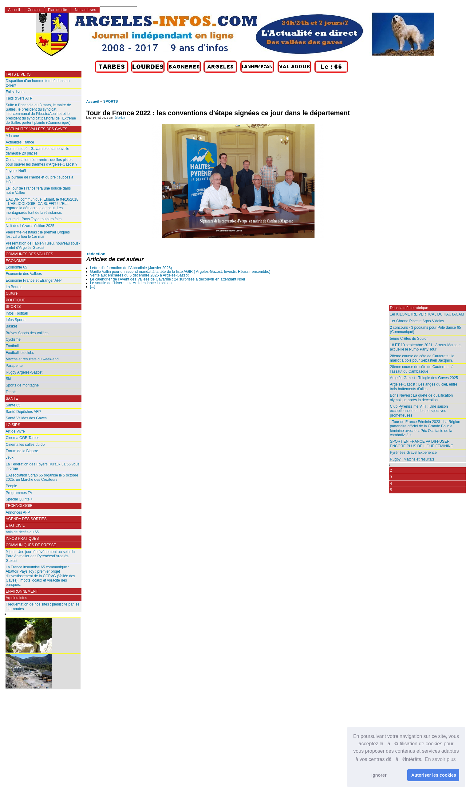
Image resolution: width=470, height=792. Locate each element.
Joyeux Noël (16, 171)
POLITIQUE (16, 300)
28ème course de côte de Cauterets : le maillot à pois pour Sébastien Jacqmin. (422, 358)
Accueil (92, 101)
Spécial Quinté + (19, 499)
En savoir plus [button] (440, 759)
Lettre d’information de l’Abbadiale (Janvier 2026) (131, 268)
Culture (12, 293)
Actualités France (20, 142)
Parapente (14, 365)
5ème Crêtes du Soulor (409, 338)
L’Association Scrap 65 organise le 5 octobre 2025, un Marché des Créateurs (42, 477)
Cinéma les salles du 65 (25, 444)
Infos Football (17, 313)
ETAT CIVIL (15, 525)
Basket (11, 326)
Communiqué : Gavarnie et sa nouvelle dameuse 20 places (37, 151)
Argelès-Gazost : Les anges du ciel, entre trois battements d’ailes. (423, 386)
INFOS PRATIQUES (22, 538)
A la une (12, 136)
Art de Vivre (15, 431)
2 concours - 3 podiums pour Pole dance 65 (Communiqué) (425, 329)
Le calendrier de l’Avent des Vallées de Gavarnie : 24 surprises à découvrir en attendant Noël (167, 279)
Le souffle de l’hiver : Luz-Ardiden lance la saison (131, 283)
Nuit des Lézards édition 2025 (30, 226)
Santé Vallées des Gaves (26, 418)
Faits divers (15, 92)
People (11, 486)
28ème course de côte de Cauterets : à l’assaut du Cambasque (422, 369)
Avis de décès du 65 (22, 532)
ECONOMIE (16, 261)
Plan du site (57, 10)
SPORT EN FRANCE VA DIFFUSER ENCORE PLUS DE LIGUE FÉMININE (421, 443)
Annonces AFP (18, 512)
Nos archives (85, 10)
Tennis (11, 392)
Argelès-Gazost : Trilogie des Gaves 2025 (424, 378)
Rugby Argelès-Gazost (24, 372)
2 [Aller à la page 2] (391, 470)
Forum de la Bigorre (22, 451)
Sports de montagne (22, 385)
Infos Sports (16, 320)
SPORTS (110, 101)
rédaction (119, 117)
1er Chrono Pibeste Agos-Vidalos (417, 321)
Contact (34, 10)
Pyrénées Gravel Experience (413, 452)
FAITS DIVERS (18, 74)
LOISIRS (13, 425)
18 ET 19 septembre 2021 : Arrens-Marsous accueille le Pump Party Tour (425, 347)
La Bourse (14, 287)
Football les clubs (20, 353)
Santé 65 (13, 405)
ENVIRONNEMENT (22, 591)
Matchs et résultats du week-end (32, 359)
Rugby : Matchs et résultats (412, 459)
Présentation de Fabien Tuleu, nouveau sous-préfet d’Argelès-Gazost (43, 245)
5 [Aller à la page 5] (391, 490)
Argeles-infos (16, 598)
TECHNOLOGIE (19, 506)
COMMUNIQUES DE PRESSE (31, 545)
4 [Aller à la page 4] (391, 483)
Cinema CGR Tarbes (23, 438)
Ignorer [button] (379, 775)
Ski (8, 379)
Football (12, 346)
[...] (92, 286)
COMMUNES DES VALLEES (29, 254)
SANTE (12, 398)
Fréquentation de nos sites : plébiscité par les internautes (43, 606)
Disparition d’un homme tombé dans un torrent (38, 83)
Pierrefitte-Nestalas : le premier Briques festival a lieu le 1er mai (38, 234)
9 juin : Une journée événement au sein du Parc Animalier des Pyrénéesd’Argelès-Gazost (40, 556)
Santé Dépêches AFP (23, 412)
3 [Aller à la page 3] (391, 477)
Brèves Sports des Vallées (27, 333)
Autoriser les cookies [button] (433, 775)
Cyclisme (13, 339)
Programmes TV (19, 493)
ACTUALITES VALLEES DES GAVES (37, 129)
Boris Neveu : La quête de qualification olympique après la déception (421, 397)
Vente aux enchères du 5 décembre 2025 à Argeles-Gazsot (139, 275)
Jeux (10, 457)
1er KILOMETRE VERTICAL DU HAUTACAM (427, 314)
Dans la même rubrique (409, 308)
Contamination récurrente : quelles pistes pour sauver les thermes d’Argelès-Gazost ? (41, 162)
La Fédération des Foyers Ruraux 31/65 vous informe (43, 466)
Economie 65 (16, 267)
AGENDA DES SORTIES (26, 519)
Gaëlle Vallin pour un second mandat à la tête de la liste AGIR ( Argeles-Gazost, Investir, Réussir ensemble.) (180, 271)
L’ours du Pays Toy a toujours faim (34, 219)
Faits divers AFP (19, 98)
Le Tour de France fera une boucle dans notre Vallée (38, 190)
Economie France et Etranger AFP (34, 280)
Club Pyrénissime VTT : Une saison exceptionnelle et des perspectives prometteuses (419, 411)
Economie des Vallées (24, 274)
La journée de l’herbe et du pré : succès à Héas (39, 179)
